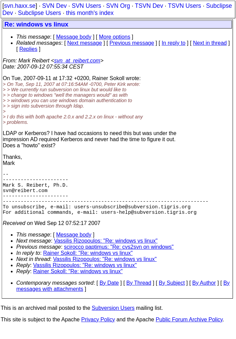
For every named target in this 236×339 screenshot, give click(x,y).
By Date (109, 294)
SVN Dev (54, 5)
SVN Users (86, 5)
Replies (28, 49)
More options (115, 37)
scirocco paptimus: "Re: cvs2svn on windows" (119, 258)
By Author (204, 294)
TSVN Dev (149, 5)
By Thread (139, 294)
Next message (84, 43)
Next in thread (210, 43)
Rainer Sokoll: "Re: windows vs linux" (88, 264)
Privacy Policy (98, 330)
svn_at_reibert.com (77, 60)
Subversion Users (113, 319)
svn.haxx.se (20, 5)
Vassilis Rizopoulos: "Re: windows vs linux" (105, 252)
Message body (73, 37)
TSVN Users (184, 5)
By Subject (171, 294)
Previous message (132, 43)
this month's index (90, 13)
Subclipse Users (39, 13)
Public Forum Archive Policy (189, 330)
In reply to (173, 43)
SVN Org (118, 5)
